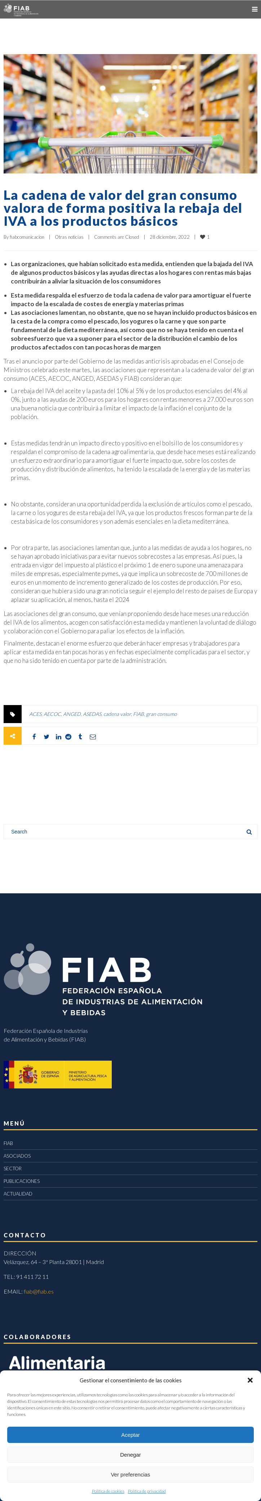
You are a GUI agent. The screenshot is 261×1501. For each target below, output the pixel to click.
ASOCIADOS (17, 1156)
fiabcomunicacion (27, 237)
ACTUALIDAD (18, 1194)
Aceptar (130, 1435)
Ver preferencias (130, 1474)
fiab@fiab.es (39, 1291)
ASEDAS (92, 714)
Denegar (130, 1455)
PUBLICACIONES (22, 1181)
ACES (35, 714)
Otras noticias (69, 237)
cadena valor (117, 714)
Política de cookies (108, 1491)
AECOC (52, 714)
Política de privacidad (147, 1491)
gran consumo (161, 714)
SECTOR (13, 1168)
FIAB (138, 714)
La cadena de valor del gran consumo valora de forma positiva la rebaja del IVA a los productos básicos (123, 208)
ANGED (72, 714)
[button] (250, 1380)
